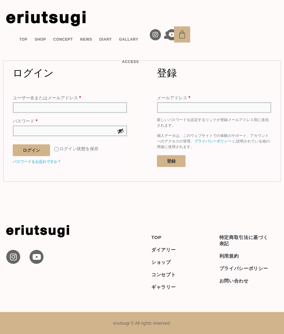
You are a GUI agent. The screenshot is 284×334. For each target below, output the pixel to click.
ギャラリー (163, 287)
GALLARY (128, 39)
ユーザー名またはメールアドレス (49, 96)
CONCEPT (63, 39)
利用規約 (229, 256)
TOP (23, 39)
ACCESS (130, 62)
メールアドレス (176, 96)
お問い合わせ (234, 280)
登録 (171, 161)
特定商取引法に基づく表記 (243, 240)
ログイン (31, 150)
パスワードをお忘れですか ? (36, 162)
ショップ (161, 262)
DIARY (105, 39)
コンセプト (163, 274)
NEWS (86, 39)
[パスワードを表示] (120, 131)
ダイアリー (163, 249)
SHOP (40, 39)
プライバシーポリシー (212, 141)
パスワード (27, 120)
